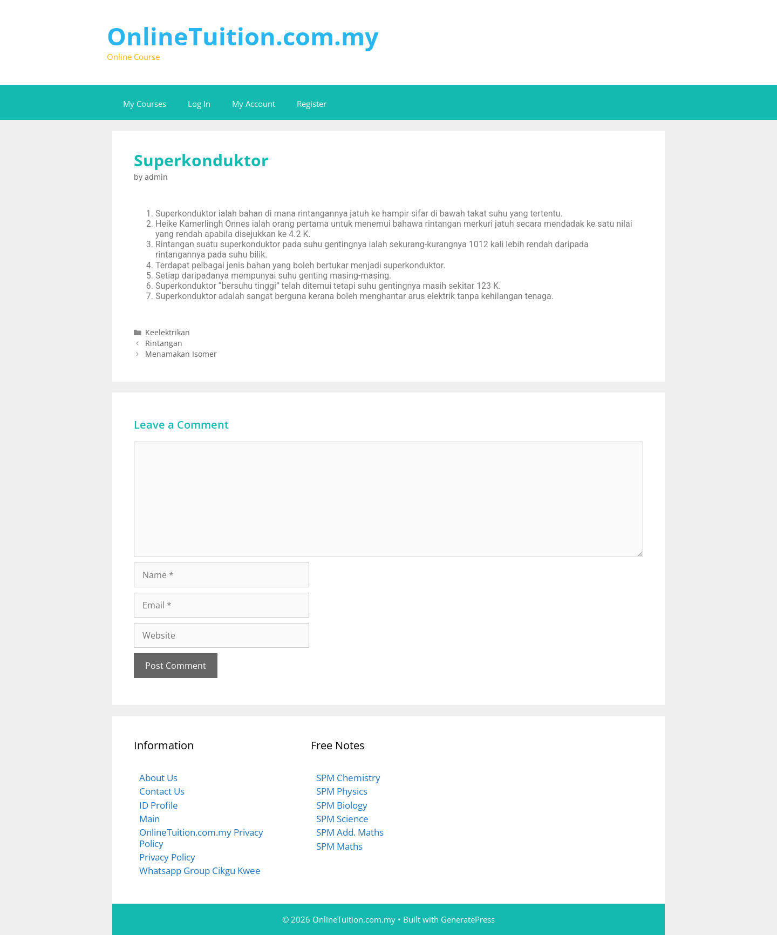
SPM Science (342, 818)
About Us (158, 777)
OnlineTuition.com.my (243, 35)
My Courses (144, 103)
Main (149, 818)
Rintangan (163, 343)
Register (311, 103)
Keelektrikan (167, 332)
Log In (199, 103)
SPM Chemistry (348, 777)
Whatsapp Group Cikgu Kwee (200, 870)
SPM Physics (341, 791)
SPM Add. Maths (350, 832)
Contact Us (162, 791)
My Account (253, 103)
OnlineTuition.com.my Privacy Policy (201, 837)
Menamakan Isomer (181, 354)
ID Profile (158, 805)
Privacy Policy (167, 857)
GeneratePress (468, 919)
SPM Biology (341, 805)
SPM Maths (339, 846)
